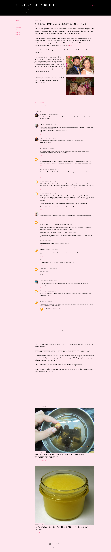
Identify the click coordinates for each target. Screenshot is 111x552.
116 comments (42, 460)
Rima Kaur (43, 114)
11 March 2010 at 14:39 (53, 169)
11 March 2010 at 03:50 (52, 114)
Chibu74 (42, 280)
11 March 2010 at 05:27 (48, 148)
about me (19, 27)
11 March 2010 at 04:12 (51, 124)
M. (40, 301)
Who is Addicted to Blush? (37, 12)
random (18, 34)
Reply (41, 121)
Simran (42, 138)
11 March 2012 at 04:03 (56, 308)
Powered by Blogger (55, 544)
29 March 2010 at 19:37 (51, 291)
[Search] (92, 5)
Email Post (41, 102)
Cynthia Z (43, 124)
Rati (41, 148)
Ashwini (42, 159)
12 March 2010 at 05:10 (48, 260)
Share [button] (17, 20)
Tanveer (42, 181)
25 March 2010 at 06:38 (51, 280)
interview (18, 32)
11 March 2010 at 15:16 (50, 181)
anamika (42, 213)
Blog (17, 30)
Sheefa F (42, 249)
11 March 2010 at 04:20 (50, 138)
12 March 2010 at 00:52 (52, 249)
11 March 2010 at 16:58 (50, 222)
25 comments (42, 532)
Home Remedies (66, 12)
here (70, 45)
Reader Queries (53, 12)
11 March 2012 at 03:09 (47, 301)
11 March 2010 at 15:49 (51, 213)
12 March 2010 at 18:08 (51, 268)
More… (75, 12)
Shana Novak (60, 547)
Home (24, 12)
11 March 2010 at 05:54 (50, 159)
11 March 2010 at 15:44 (50, 193)
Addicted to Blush (38, 5)
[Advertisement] (64, 389)
